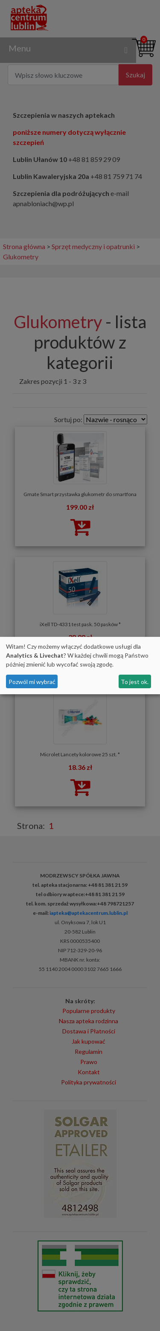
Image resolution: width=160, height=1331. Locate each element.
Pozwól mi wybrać (32, 681)
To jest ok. (134, 681)
